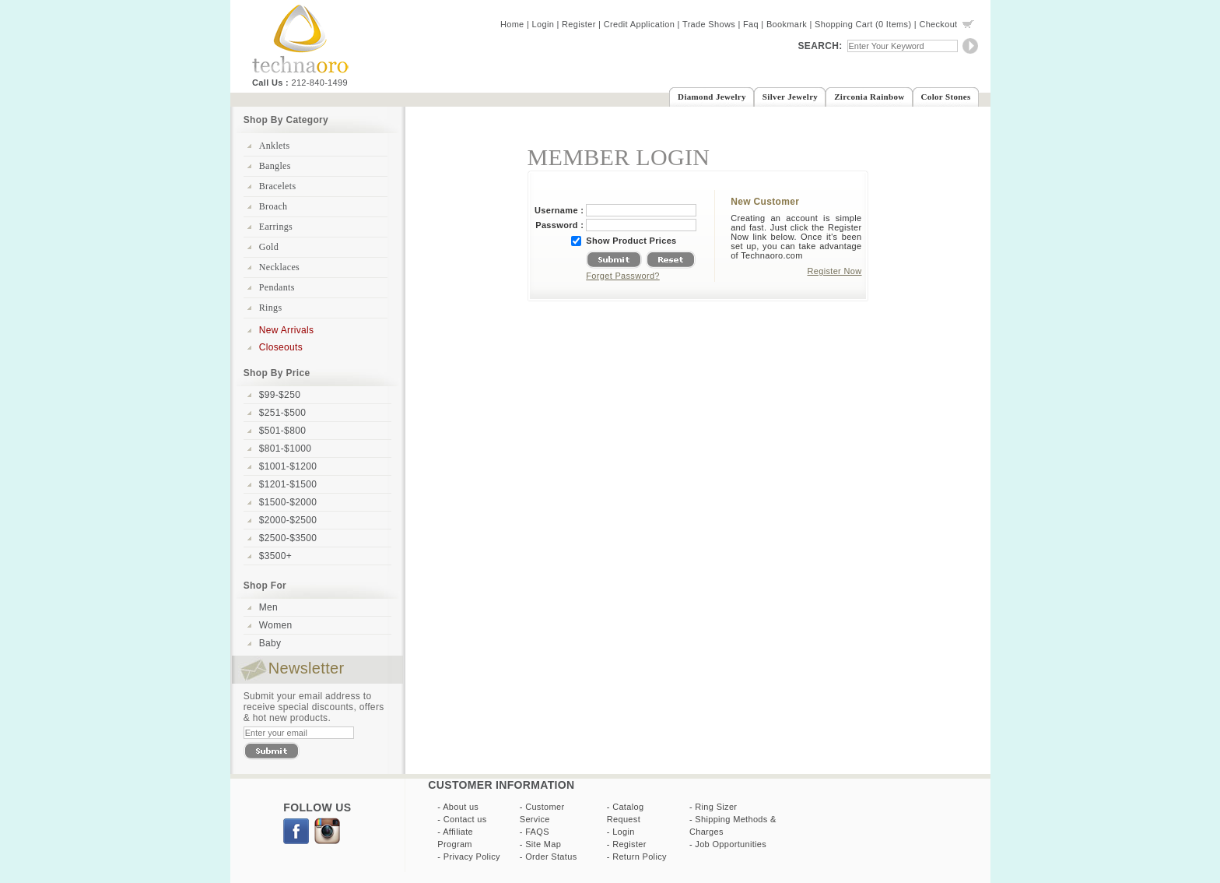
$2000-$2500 (288, 520)
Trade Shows (708, 24)
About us (461, 806)
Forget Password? (623, 275)
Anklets (274, 145)
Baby (270, 643)
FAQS (537, 831)
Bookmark (786, 24)
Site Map (543, 844)
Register (579, 24)
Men (268, 607)
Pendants (277, 287)
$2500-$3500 (288, 538)
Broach (273, 206)
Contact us (465, 819)
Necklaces (279, 267)
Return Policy (639, 856)
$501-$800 (282, 430)
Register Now (835, 271)
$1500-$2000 (288, 502)
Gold (269, 246)
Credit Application (639, 24)
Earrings (276, 226)
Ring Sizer (716, 806)
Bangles (275, 165)
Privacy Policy (471, 856)
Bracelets (277, 186)
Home (512, 24)
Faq (751, 24)
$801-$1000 (285, 448)
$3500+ (275, 556)
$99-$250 (279, 394)
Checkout (938, 24)
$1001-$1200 (288, 466)
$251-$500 (282, 412)
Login (543, 24)
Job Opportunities (730, 844)
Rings (270, 307)
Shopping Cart (844, 24)
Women (276, 625)
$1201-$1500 (288, 484)
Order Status (551, 856)
